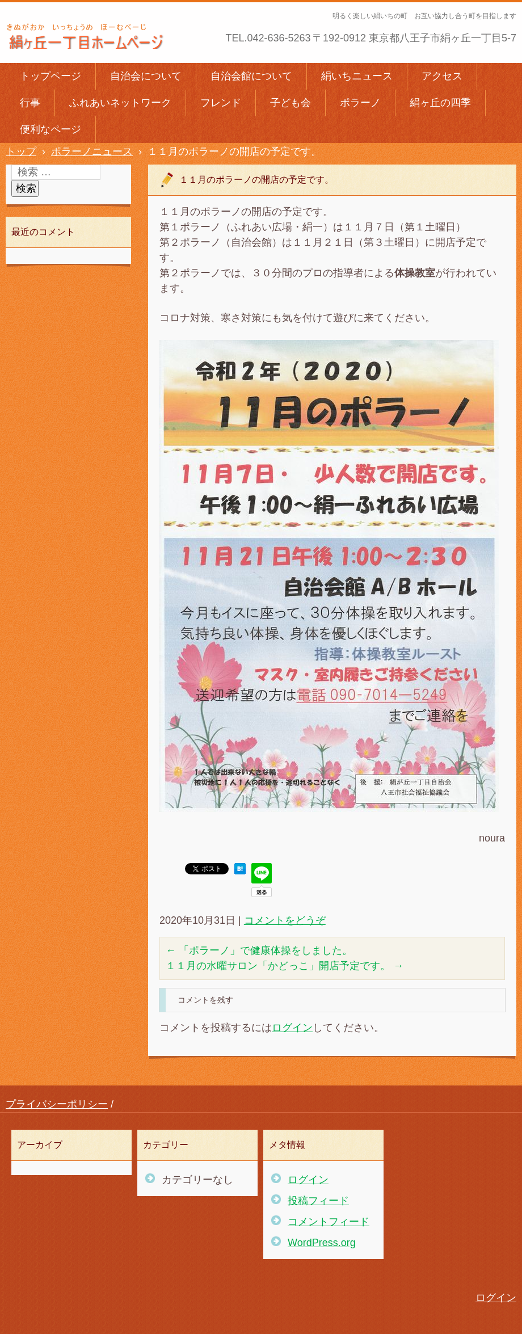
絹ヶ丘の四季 (440, 102)
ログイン (292, 1027)
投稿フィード (318, 1200)
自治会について (146, 76)
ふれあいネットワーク (120, 102)
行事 (30, 102)
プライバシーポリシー (57, 1104)
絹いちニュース (357, 76)
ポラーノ (360, 102)
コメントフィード (328, 1221)
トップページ (50, 76)
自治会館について (251, 76)
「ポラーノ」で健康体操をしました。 (259, 950)
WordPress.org (322, 1242)
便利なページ (50, 129)
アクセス (442, 76)
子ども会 (290, 102)
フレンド (220, 102)
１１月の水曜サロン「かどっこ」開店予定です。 (284, 965)
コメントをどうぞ (285, 920)
